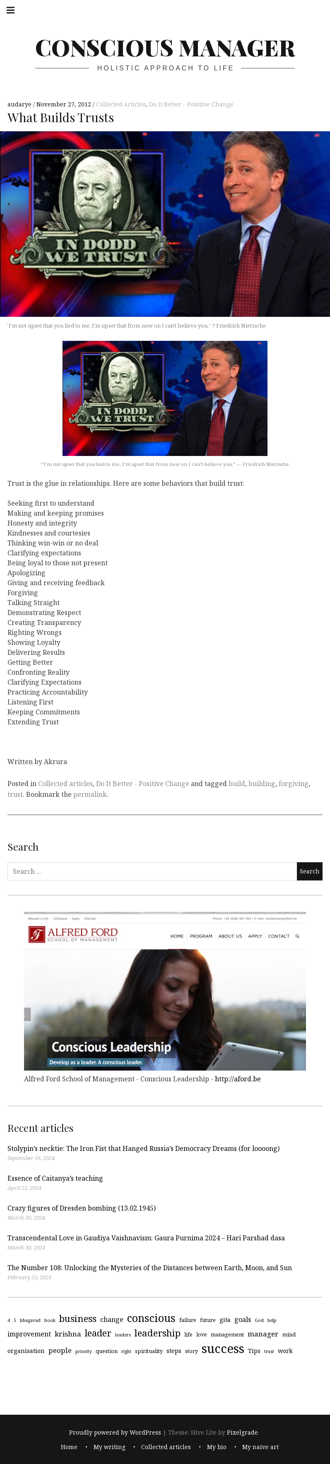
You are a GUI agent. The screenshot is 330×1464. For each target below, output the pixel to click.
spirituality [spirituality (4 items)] (149, 1351)
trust (15, 794)
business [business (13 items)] (77, 1318)
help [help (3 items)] (272, 1320)
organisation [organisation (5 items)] (26, 1351)
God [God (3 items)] (259, 1320)
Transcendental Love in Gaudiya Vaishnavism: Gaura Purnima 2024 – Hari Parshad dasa (146, 1237)
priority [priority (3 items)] (83, 1351)
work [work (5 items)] (285, 1351)
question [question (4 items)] (107, 1351)
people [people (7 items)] (60, 1350)
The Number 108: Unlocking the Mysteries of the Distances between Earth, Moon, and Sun (149, 1267)
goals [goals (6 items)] (242, 1319)
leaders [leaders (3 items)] (123, 1334)
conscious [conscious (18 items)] (151, 1318)
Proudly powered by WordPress (115, 1432)
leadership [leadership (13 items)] (158, 1332)
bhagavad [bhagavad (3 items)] (30, 1320)
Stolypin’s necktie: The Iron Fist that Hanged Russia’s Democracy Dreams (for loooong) (143, 1148)
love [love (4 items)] (201, 1334)
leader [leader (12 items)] (98, 1333)
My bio (216, 1447)
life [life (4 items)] (188, 1334)
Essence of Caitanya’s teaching (55, 1178)
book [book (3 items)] (49, 1320)
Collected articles (121, 104)
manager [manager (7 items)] (263, 1333)
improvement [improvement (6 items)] (29, 1333)
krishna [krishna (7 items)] (68, 1333)
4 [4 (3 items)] (8, 1320)
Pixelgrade (242, 1432)
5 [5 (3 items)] (15, 1320)
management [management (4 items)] (227, 1334)
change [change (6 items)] (111, 1319)
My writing (109, 1447)
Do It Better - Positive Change (191, 104)
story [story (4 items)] (191, 1351)
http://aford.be (238, 1078)
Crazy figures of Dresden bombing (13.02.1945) (81, 1208)
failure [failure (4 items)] (187, 1320)
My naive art (260, 1447)
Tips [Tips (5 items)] (254, 1351)
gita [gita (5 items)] (225, 1320)
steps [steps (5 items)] (173, 1351)
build (237, 783)
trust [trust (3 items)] (269, 1351)
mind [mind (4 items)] (289, 1334)
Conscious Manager (165, 47)
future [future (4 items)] (208, 1320)
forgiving (293, 783)
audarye (20, 104)
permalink (90, 794)
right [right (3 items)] (126, 1351)
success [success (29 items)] (223, 1348)
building (261, 783)
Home (69, 1447)
